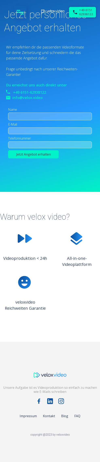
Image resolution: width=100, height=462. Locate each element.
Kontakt (49, 416)
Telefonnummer (19, 138)
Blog (64, 416)
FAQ (77, 416)
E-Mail (12, 124)
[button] (21, 12)
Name (12, 109)
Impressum (28, 416)
